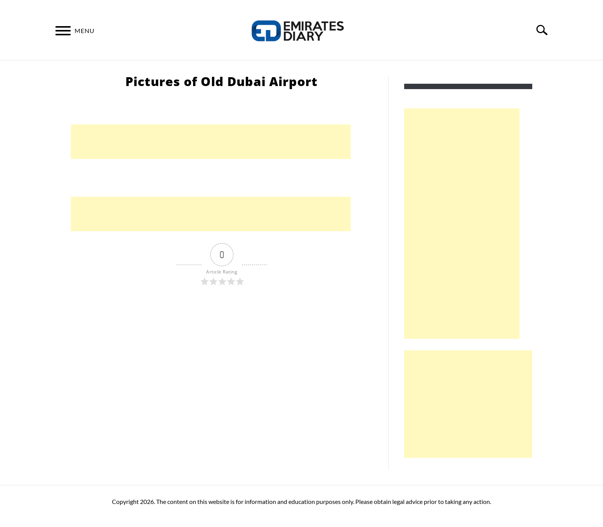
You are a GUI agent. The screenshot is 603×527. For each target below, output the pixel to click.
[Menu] (63, 31)
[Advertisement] (211, 141)
